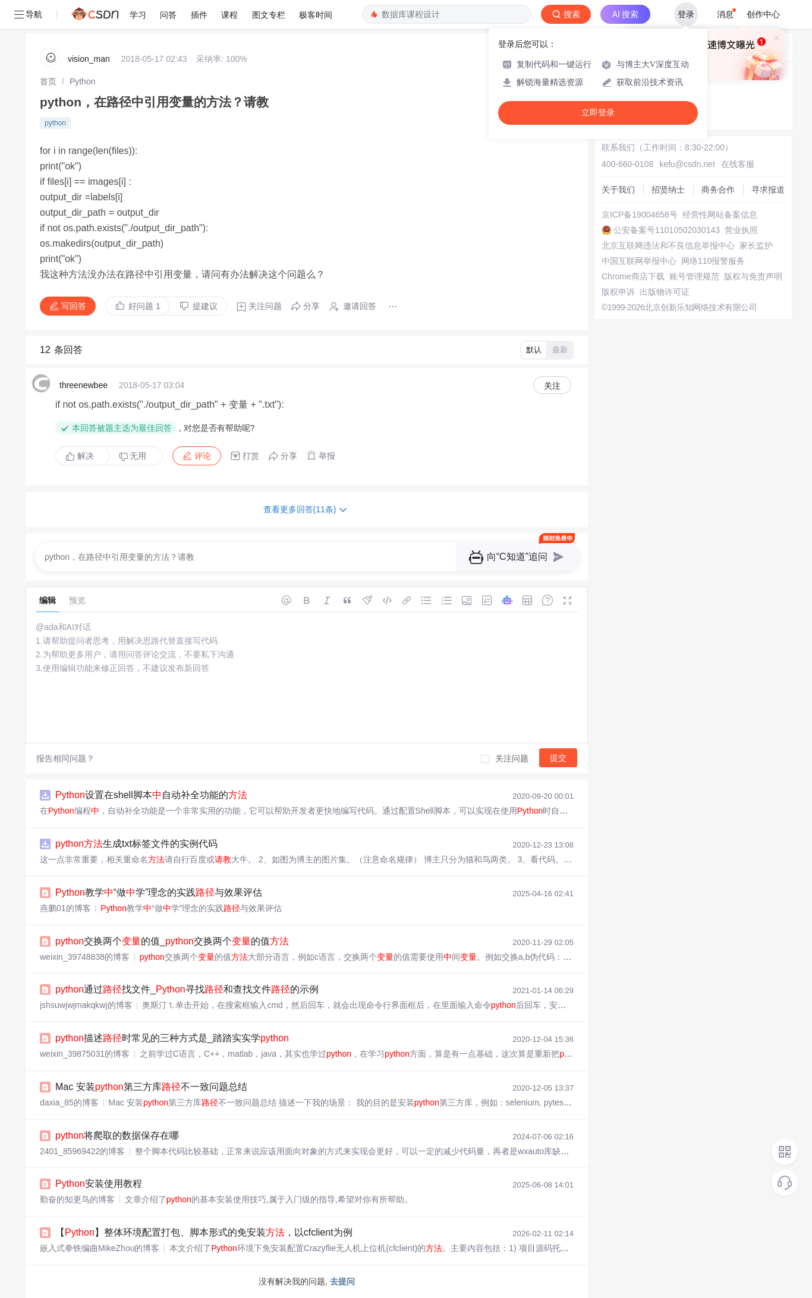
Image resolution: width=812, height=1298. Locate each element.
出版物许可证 (665, 292)
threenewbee (83, 385)
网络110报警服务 (713, 261)
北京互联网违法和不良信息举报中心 (668, 245)
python (55, 123)
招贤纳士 (668, 189)
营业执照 (741, 230)
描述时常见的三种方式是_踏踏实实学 (172, 1038)
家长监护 (756, 245)
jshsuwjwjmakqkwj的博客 (86, 1005)
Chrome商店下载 (633, 276)
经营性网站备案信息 (719, 214)
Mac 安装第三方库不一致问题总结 (151, 1087)
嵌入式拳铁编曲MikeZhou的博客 (99, 1248)
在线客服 (737, 164)
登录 (686, 14)
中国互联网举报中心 (639, 261)
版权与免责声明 (753, 276)
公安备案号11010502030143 (666, 230)
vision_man (89, 59)
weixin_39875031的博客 (85, 1053)
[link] (48, 81)
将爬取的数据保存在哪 (117, 1135)
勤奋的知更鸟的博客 (77, 1199)
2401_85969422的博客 (82, 1151)
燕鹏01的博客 (65, 908)
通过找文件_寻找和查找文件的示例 (187, 989)
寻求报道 (768, 189)
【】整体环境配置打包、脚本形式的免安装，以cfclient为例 (204, 1232)
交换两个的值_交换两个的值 (172, 941)
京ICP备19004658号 (640, 214)
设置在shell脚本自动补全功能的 (151, 795)
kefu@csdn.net (687, 164)
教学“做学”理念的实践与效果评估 (158, 892)
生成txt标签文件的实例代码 (136, 844)
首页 (48, 81)
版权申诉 (618, 292)
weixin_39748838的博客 (85, 957)
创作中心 (763, 14)
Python (83, 81)
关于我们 (618, 189)
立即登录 (598, 112)
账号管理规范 (694, 276)
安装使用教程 (98, 1184)
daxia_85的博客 (69, 1102)
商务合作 (718, 189)
